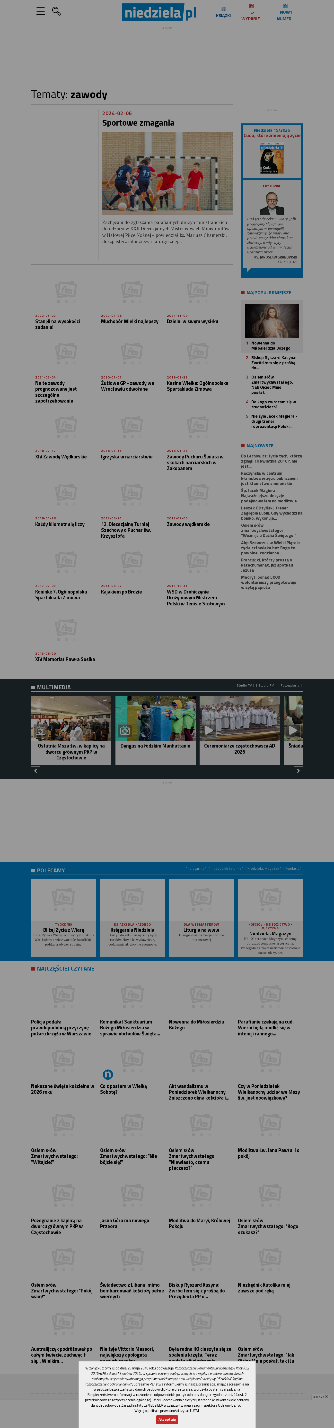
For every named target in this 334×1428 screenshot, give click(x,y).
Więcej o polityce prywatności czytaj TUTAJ (166, 1410)
